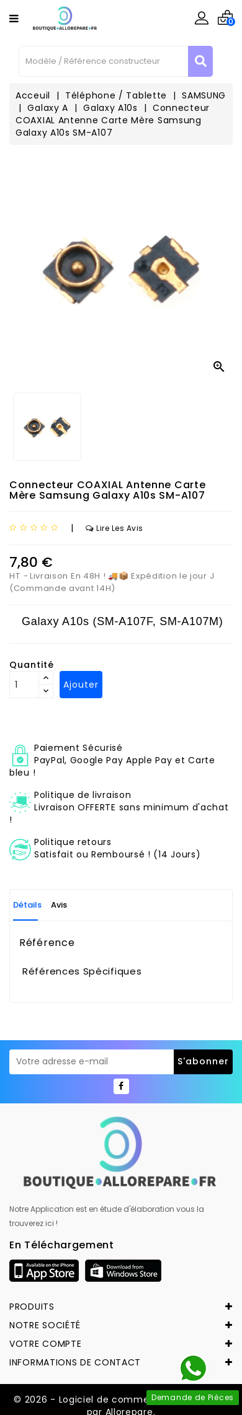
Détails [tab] (27, 905)
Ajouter (81, 684)
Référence (46, 943)
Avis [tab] (59, 905)
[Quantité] (24, 684)
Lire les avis (114, 528)
